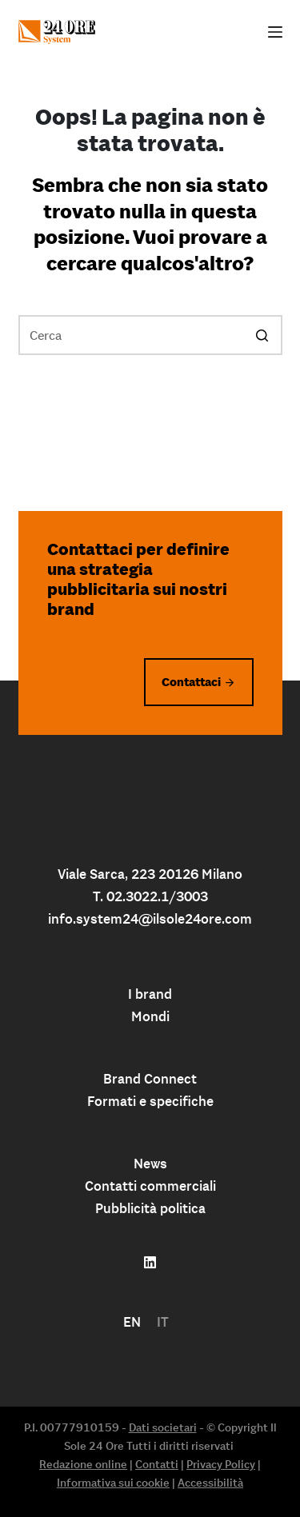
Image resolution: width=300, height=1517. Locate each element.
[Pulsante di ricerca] (262, 335)
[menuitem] (132, 1322)
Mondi (150, 1016)
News (150, 1163)
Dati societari (163, 1427)
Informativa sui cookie (113, 1482)
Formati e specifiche (150, 1101)
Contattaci (191, 681)
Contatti (156, 1464)
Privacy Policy (220, 1464)
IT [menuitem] (163, 1322)
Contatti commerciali (150, 1186)
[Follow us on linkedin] (150, 1263)
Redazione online (83, 1464)
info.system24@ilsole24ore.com (150, 919)
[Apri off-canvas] (275, 32)
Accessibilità (210, 1482)
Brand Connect (150, 1079)
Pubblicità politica (150, 1208)
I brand (150, 994)
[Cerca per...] (150, 335)
